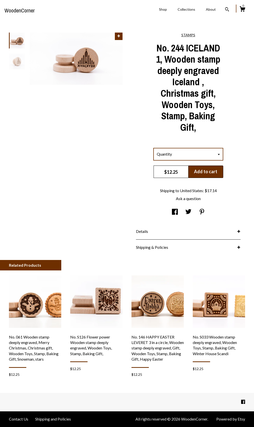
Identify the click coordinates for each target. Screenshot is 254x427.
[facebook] (243, 401)
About (211, 9)
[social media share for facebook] (175, 212)
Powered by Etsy (230, 419)
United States (191, 190)
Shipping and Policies (53, 419)
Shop (163, 9)
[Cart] (242, 9)
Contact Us (18, 419)
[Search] (227, 10)
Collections (186, 9)
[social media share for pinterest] (202, 212)
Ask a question (188, 198)
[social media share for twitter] (188, 212)
